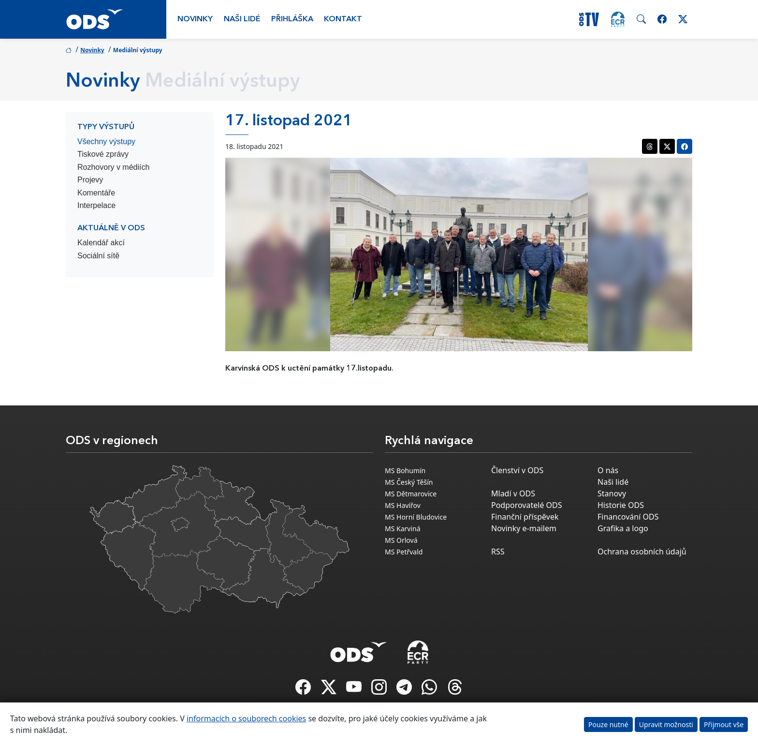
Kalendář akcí (101, 243)
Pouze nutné (608, 724)
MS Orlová (401, 540)
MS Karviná (403, 528)
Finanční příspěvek (525, 516)
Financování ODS (628, 516)
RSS (498, 551)
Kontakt (343, 19)
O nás (608, 470)
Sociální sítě (98, 256)
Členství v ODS (517, 470)
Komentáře (96, 193)
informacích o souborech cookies (246, 718)
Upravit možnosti (666, 724)
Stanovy (612, 493)
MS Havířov (403, 505)
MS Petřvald (404, 551)
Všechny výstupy (106, 141)
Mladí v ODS (513, 493)
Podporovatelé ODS (526, 505)
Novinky (195, 19)
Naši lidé (242, 19)
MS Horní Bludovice (416, 517)
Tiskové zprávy (103, 154)
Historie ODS (621, 505)
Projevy (90, 180)
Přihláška (292, 19)
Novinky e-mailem (523, 528)
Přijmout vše (723, 724)
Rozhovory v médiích (113, 167)
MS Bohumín (405, 470)
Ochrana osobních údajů (642, 551)
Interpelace (96, 205)
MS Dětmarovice (411, 493)
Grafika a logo (623, 528)
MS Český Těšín (409, 482)
